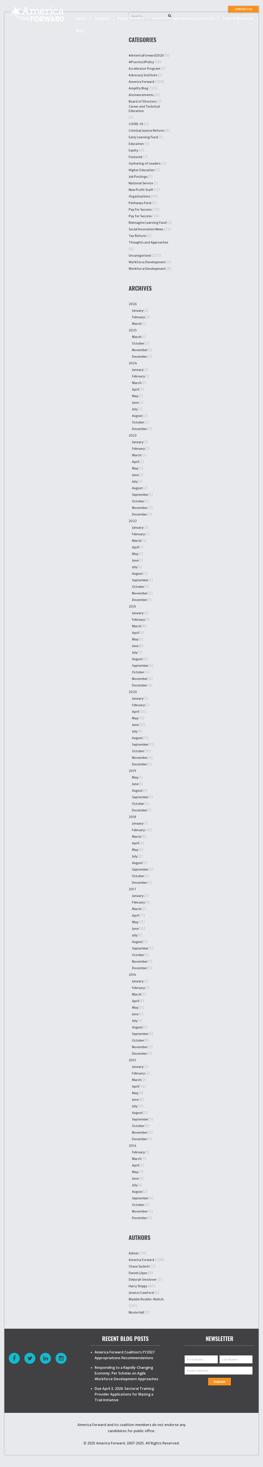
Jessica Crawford (141, 1293)
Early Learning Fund (143, 137)
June (135, 403)
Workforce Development (147, 262)
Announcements (141, 95)
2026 (133, 304)
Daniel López (138, 1273)
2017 (132, 889)
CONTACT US (243, 9)
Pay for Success (140, 216)
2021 (132, 606)
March (136, 324)
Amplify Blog (138, 88)
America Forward (141, 82)
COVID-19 (136, 124)
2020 (133, 692)
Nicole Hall (136, 1312)
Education (136, 144)
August (137, 416)
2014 (132, 1146)
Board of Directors (143, 101)
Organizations (139, 196)
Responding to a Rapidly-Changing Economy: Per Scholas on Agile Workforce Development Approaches (126, 1373)
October (138, 343)
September (140, 495)
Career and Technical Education (144, 109)
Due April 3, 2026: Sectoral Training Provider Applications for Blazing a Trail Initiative (124, 1394)
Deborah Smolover (143, 1280)
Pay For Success (140, 210)
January (137, 311)
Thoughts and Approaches (148, 242)
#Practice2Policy (141, 62)
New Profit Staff (141, 190)
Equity (133, 150)
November (140, 350)
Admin (134, 1253)
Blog (79, 30)
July (134, 409)
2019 (132, 771)
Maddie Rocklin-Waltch (146, 1299)
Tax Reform (137, 236)
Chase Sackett (139, 1266)
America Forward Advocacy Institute (183, 18)
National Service (141, 183)
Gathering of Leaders (144, 163)
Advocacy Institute (143, 75)
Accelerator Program (144, 69)
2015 (132, 1060)
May (135, 396)
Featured (135, 157)
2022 (133, 521)
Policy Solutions (131, 18)
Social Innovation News (146, 229)
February (138, 317)
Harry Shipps (138, 1286)
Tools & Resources (238, 18)
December (139, 357)
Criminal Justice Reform (146, 131)
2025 (133, 330)
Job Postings (138, 177)
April (135, 389)
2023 (133, 435)
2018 (132, 817)
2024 (133, 363)
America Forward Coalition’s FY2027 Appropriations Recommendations (125, 1355)
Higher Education (142, 170)
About (81, 18)
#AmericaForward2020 (146, 55)
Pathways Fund (140, 203)
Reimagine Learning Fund (147, 223)
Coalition (102, 18)
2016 (132, 975)
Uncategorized (140, 256)
